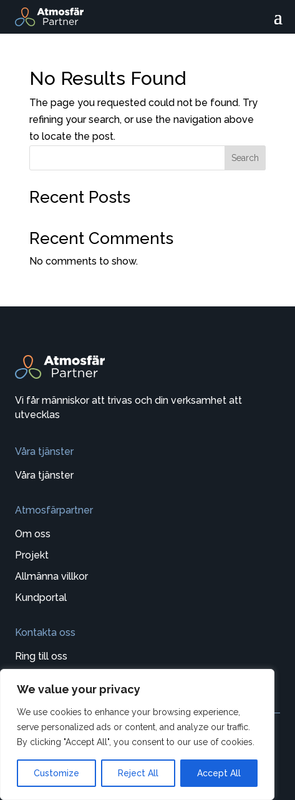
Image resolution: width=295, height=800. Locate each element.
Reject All (138, 773)
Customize (56, 773)
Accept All (219, 773)
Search (245, 158)
